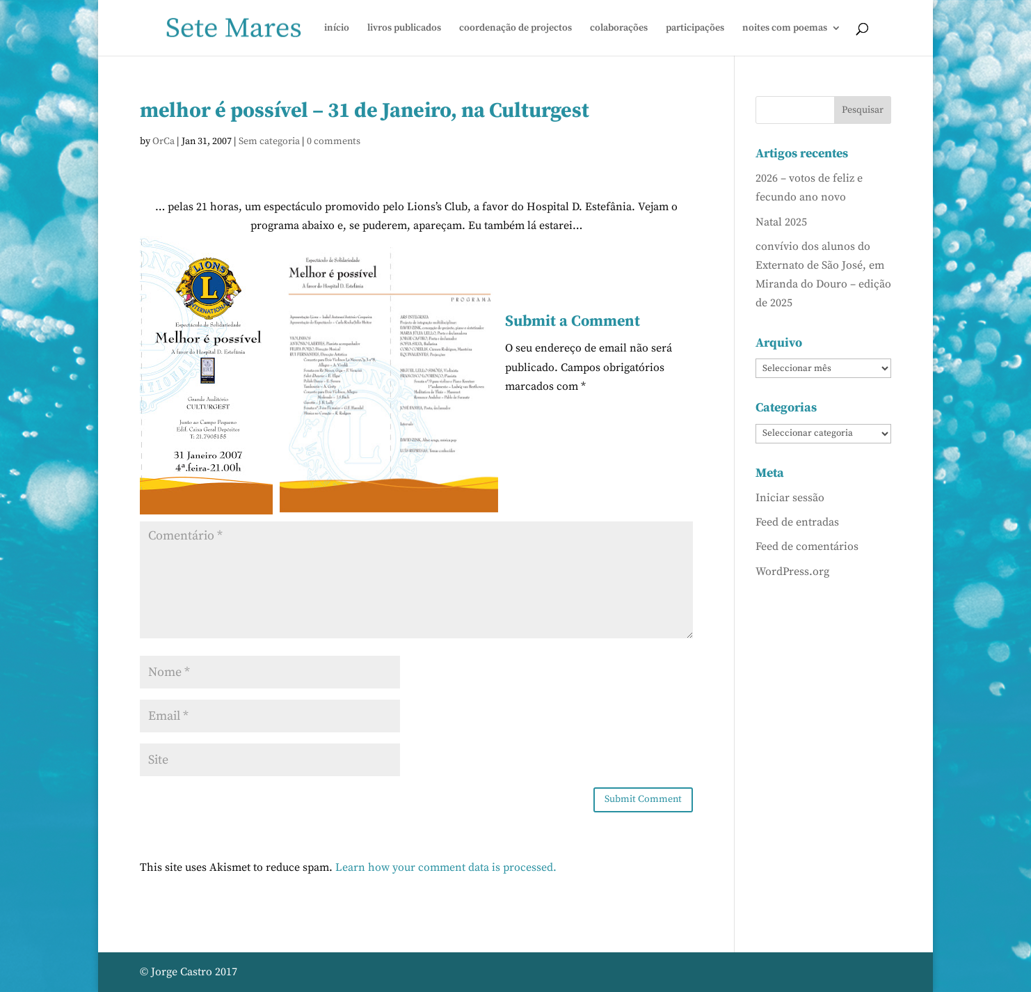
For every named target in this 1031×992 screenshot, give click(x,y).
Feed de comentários (807, 546)
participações (695, 28)
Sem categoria (269, 141)
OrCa (163, 141)
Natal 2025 (781, 222)
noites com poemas (784, 28)
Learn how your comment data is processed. (446, 867)
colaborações (619, 28)
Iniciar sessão (790, 498)
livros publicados (404, 28)
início (336, 28)
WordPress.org (792, 571)
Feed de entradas (797, 522)
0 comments (333, 141)
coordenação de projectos (515, 28)
